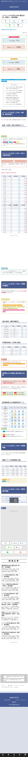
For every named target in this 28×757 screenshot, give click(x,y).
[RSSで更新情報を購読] (20, 635)
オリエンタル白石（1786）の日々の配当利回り (14, 90)
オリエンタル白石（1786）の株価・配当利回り (14, 87)
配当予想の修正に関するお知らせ (11, 581)
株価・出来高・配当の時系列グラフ (13, 88)
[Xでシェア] (5, 21)
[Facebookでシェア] (14, 21)
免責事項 (14, 752)
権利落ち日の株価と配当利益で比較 (12, 97)
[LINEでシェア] (10, 25)
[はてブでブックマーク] (22, 21)
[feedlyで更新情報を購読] (7, 635)
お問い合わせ (7, 750)
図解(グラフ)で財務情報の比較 (12, 102)
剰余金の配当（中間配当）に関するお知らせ (13, 579)
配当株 (4, 590)
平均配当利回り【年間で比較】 (12, 95)
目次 (12, 84)
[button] (18, 25)
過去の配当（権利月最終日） (11, 93)
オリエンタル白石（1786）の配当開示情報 (13, 104)
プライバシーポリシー (20, 750)
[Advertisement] (14, 282)
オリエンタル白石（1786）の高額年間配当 (13, 92)
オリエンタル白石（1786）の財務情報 (13, 100)
